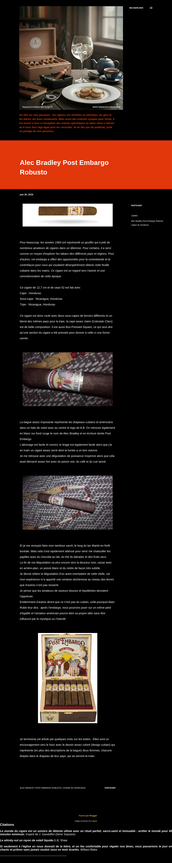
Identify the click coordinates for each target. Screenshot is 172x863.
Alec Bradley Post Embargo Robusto (147, 221)
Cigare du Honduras (140, 225)
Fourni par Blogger (86, 815)
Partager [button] (136, 205)
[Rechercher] (136, 8)
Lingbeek (94, 821)
